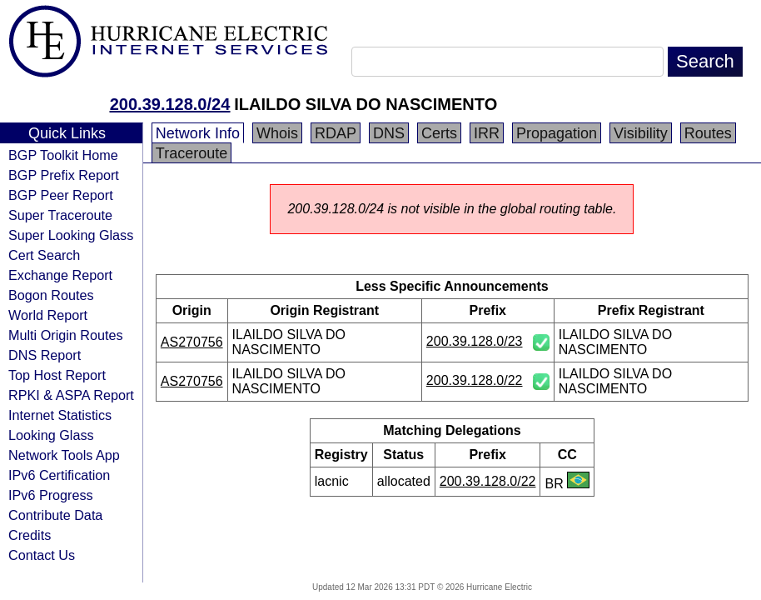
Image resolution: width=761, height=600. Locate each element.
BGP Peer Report (60, 195)
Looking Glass (51, 435)
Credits (29, 535)
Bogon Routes (51, 295)
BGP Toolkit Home (63, 155)
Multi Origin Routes (65, 335)
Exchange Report (60, 275)
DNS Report (44, 355)
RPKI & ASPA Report (71, 395)
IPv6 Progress (50, 495)
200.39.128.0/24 (170, 104)
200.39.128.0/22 (474, 380)
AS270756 (192, 342)
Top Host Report (57, 375)
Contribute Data (55, 515)
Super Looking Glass (70, 235)
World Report (47, 315)
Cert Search (44, 255)
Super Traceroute (60, 215)
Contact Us (41, 555)
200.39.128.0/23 (474, 341)
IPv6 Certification (59, 475)
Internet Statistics (60, 415)
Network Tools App (64, 455)
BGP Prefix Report (63, 175)
